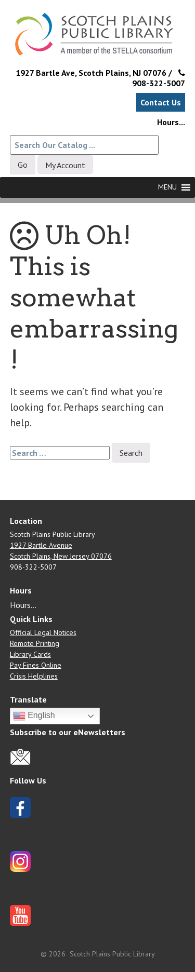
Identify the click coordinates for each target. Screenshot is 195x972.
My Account (65, 165)
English (34, 716)
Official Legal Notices (43, 632)
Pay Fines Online (35, 665)
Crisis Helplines (34, 676)
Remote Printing (34, 643)
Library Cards (30, 654)
